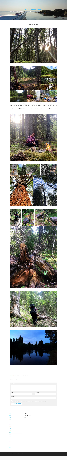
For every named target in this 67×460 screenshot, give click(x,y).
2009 (10, 449)
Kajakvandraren (34, 11)
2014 (10, 440)
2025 (10, 419)
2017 (10, 434)
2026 (10, 417)
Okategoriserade (27, 419)
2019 (10, 430)
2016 (10, 436)
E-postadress (37, 395)
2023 (10, 423)
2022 (10, 425)
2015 (10, 438)
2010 (10, 447)
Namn (12, 395)
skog (25, 421)
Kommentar (13, 386)
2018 (10, 432)
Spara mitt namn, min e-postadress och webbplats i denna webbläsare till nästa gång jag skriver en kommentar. (29, 405)
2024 (10, 421)
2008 (10, 451)
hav (25, 417)
